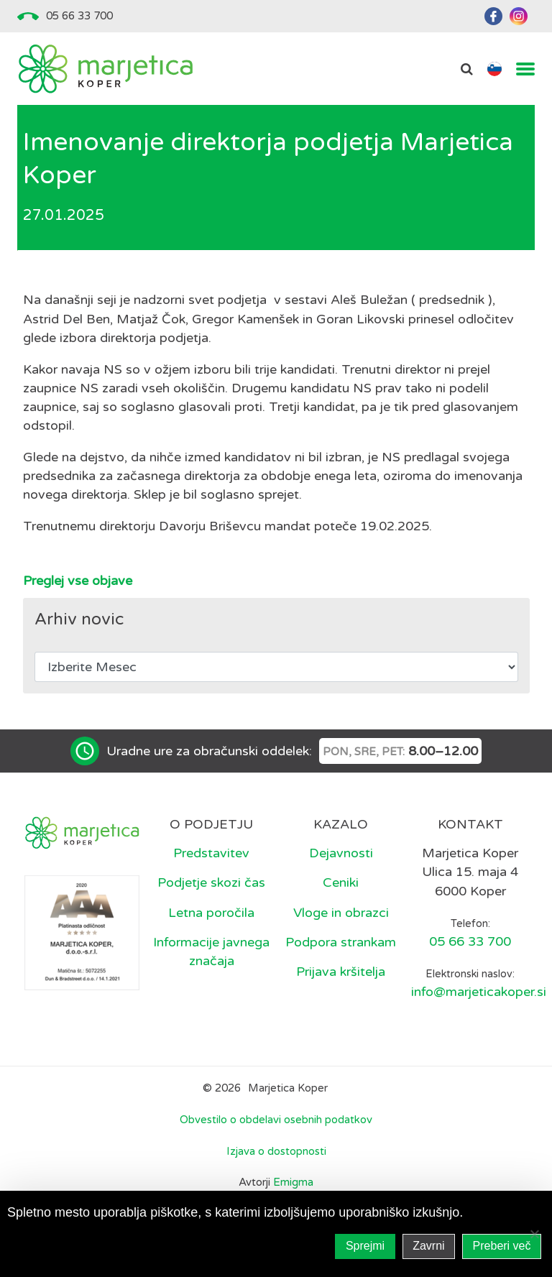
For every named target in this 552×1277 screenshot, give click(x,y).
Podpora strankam (340, 942)
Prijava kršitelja (340, 971)
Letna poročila (211, 913)
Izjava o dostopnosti (276, 1151)
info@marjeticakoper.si (478, 992)
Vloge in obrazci (341, 913)
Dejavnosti (341, 853)
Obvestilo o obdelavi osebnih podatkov (276, 1119)
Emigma (293, 1182)
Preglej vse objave (77, 581)
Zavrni (428, 1246)
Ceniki (341, 882)
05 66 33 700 (79, 15)
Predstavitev (211, 853)
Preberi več (502, 1246)
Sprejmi (365, 1246)
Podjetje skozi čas (211, 882)
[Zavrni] (534, 1234)
